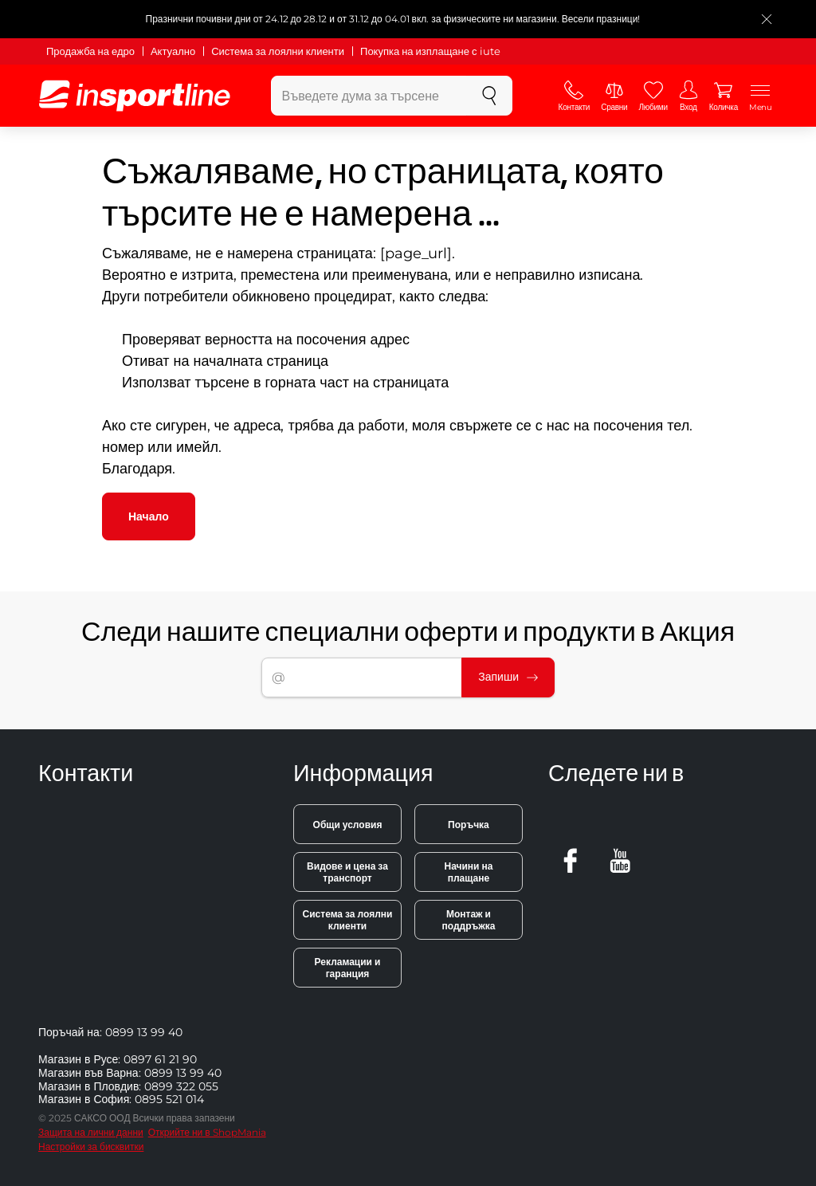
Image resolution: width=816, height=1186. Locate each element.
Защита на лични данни (90, 1132)
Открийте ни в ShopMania (207, 1132)
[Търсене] (489, 96)
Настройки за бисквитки (90, 1147)
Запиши (508, 677)
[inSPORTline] (134, 95)
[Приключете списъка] (766, 19)
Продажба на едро (90, 51)
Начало (148, 516)
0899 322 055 (181, 1086)
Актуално (173, 51)
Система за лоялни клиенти (277, 51)
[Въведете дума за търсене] (369, 96)
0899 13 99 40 (143, 1032)
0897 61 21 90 (160, 1059)
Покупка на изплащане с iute (430, 51)
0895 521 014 (169, 1099)
